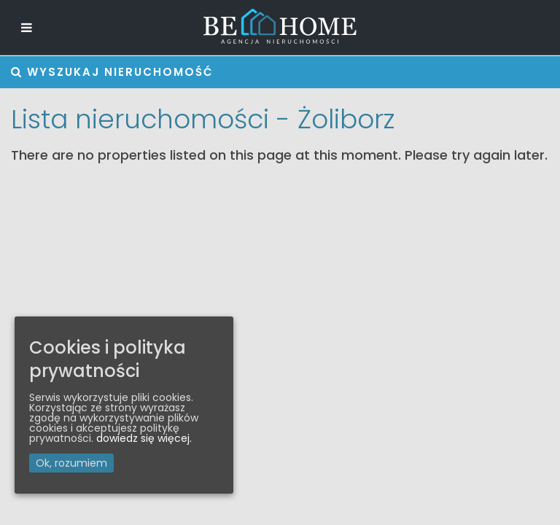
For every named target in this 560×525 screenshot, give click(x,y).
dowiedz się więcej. (144, 438)
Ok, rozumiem (71, 463)
